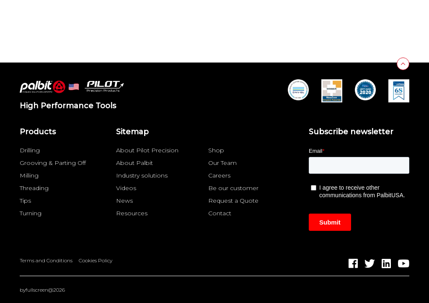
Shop (216, 150)
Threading (34, 188)
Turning (30, 213)
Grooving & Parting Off (53, 163)
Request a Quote (233, 201)
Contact (219, 213)
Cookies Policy (95, 260)
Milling (29, 175)
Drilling (30, 150)
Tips (25, 201)
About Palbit (134, 163)
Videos (126, 188)
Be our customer (233, 188)
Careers (219, 175)
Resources (131, 213)
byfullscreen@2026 (42, 290)
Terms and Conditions (46, 260)
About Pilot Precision (147, 150)
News (124, 201)
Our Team (222, 163)
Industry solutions (142, 175)
